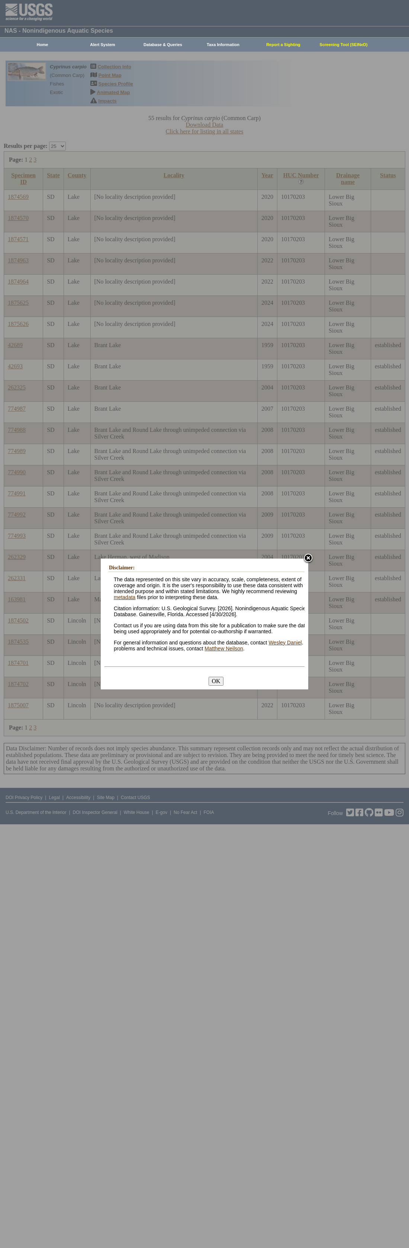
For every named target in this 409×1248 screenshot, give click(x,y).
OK (216, 681)
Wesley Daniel (285, 643)
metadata (124, 597)
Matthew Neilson (223, 649)
